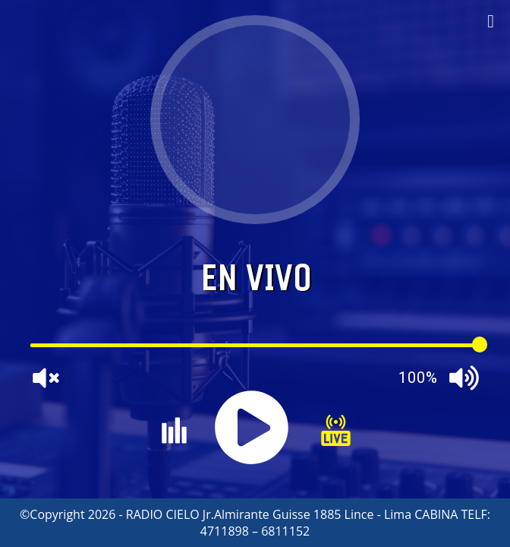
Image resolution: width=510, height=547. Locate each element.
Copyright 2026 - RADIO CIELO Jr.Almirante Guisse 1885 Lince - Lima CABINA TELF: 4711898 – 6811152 (260, 522)
